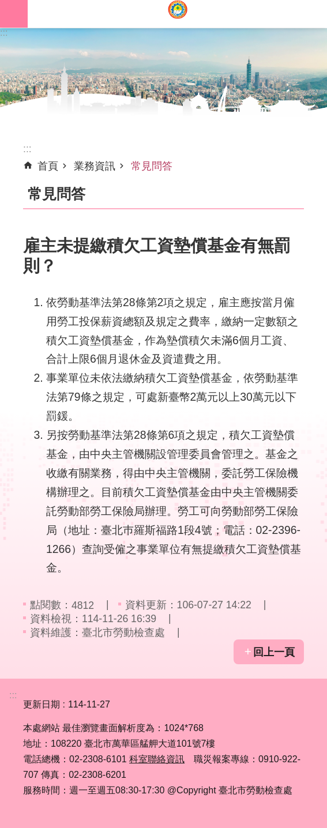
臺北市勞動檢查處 (177, 14)
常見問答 (151, 166)
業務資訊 (94, 166)
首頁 (47, 166)
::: (3, 32)
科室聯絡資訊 (157, 759)
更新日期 (41, 704)
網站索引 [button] (14, 14)
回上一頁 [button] (274, 652)
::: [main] (27, 149)
